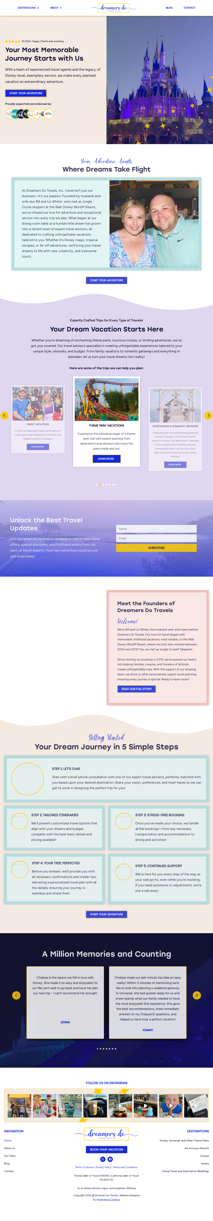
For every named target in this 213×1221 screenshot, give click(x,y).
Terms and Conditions (125, 1167)
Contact (189, 7)
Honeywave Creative (108, 1199)
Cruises (204, 1155)
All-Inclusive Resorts (197, 1148)
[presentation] (4, 416)
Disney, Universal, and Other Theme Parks (184, 1140)
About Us (9, 1148)
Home (7, 1140)
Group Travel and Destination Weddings (185, 1171)
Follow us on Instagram (106, 1083)
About (55, 8)
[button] (97, 484)
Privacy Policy (103, 1167)
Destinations (28, 8)
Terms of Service (84, 1167)
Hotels (205, 1163)
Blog (169, 7)
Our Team (10, 1155)
